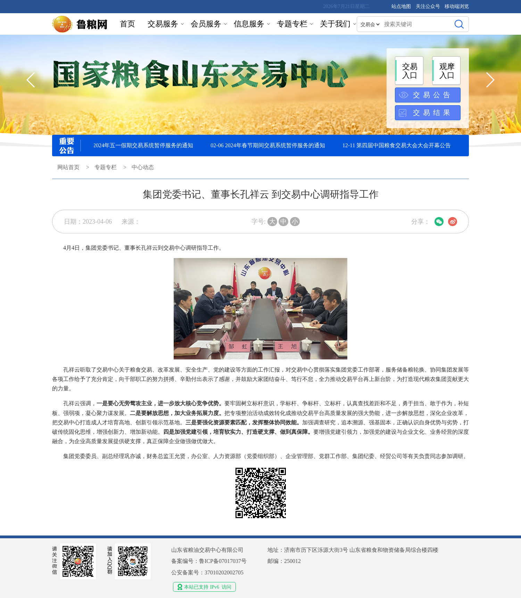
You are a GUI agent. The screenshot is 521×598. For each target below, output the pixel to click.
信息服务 (249, 23)
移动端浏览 (457, 6)
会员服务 (206, 23)
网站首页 (68, 167)
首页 (127, 23)
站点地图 (401, 6)
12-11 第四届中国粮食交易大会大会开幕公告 (399, 145)
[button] (489, 80)
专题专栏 (292, 23)
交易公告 (433, 95)
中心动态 (143, 167)
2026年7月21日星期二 (346, 6)
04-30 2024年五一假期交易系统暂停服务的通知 (138, 145)
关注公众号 (428, 6)
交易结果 (433, 112)
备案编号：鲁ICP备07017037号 (209, 561)
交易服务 (163, 23)
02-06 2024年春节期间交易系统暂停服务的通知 (270, 145)
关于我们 (335, 23)
